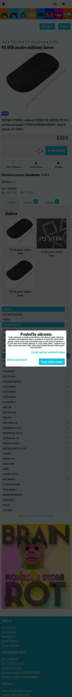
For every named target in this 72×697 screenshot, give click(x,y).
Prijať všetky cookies (52, 362)
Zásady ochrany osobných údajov (48, 352)
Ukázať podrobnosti (17, 359)
